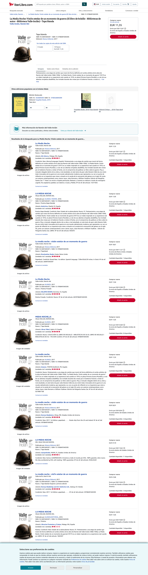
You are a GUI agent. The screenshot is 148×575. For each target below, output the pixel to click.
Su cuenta (116, 4)
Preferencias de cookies (78, 559)
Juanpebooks (45, 452)
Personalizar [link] (77, 568)
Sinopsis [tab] (41, 69)
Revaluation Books (47, 254)
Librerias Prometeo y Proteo (51, 524)
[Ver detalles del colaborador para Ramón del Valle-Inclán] (19, 24)
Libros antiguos (61, 10)
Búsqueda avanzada (16, 10)
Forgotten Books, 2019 (42, 100)
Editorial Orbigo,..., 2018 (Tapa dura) (111, 109)
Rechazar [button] (53, 568)
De (61, 48)
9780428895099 (56, 98)
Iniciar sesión (106, 4)
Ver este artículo (114, 22)
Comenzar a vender (131, 10)
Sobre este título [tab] (53, 69)
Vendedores (109, 10)
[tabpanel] (71, 77)
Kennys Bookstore (47, 415)
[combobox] (58, 4)
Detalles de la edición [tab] (70, 69)
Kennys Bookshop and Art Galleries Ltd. (55, 487)
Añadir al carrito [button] (123, 37)
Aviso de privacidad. (88, 561)
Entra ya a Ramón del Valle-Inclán (73, 131)
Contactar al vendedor (41, 186)
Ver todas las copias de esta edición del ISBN (51, 43)
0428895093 (40, 98)
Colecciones (39, 10)
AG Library (45, 156)
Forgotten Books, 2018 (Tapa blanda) (86, 109)
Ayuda (134, 4)
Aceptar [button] (30, 568)
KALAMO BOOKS (47, 292)
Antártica (44, 206)
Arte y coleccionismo (85, 10)
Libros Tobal (45, 329)
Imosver (44, 367)
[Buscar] (84, 4)
